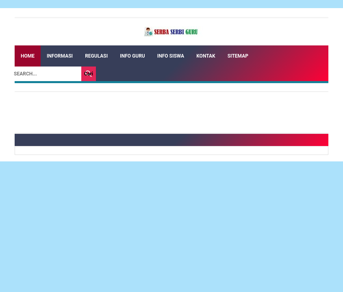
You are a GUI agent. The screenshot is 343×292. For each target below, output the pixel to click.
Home (28, 56)
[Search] (45, 74)
